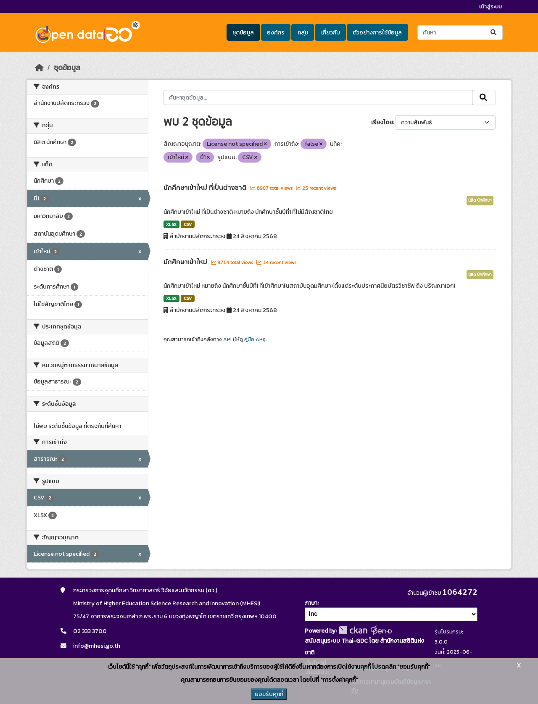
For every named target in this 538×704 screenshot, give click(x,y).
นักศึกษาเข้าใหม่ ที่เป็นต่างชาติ (206, 187)
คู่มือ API (254, 339)
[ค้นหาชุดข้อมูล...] (460, 32)
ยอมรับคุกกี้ (269, 694)
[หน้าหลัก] (39, 67)
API (227, 339)
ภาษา (311, 603)
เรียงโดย (382, 122)
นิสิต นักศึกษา (480, 200)
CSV (188, 224)
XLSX (171, 224)
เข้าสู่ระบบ (490, 7)
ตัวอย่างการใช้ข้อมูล (377, 32)
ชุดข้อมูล (243, 32)
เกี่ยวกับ (330, 32)
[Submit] (494, 32)
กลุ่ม (303, 32)
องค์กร (276, 32)
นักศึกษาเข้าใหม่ (186, 262)
